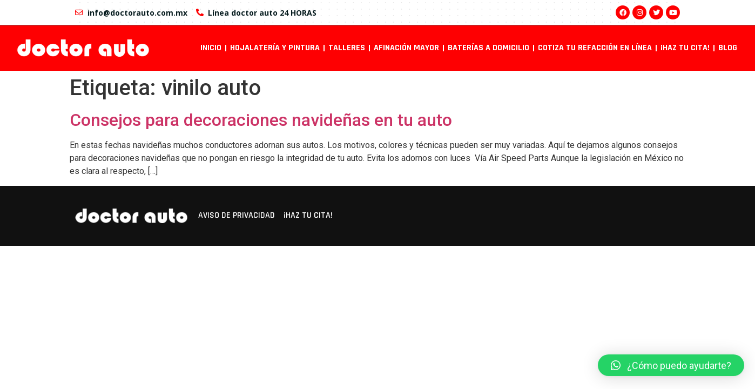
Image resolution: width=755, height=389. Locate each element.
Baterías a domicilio (488, 47)
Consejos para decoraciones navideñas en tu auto (261, 120)
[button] (671, 365)
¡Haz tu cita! (685, 47)
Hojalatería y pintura (275, 47)
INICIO (210, 47)
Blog (727, 47)
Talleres (346, 47)
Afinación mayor (406, 47)
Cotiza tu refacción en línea (595, 47)
